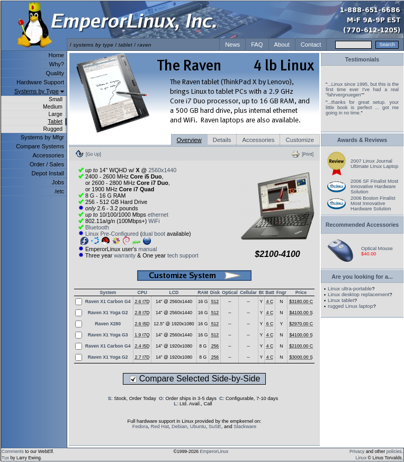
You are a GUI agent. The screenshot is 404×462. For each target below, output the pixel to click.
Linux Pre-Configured (112, 233)
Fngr (281, 292)
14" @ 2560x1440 (174, 301)
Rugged (52, 129)
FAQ (257, 44)
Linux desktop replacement (358, 294)
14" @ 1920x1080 (174, 346)
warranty (125, 255)
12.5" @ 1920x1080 (174, 323)
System (108, 292)
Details (222, 140)
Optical (229, 292)
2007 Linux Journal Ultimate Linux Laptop (374, 163)
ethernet (158, 214)
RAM (202, 292)
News (232, 44)
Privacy (356, 451)
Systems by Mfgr (42, 137)
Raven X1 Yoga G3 (108, 334)
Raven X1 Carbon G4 (108, 301)
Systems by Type (36, 91)
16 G (203, 301)
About (282, 44)
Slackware (245, 426)
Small (55, 99)
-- (229, 301)
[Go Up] (93, 154)
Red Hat (160, 426)
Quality (55, 73)
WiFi (153, 221)
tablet (125, 45)
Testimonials (362, 59)
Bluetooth (97, 227)
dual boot (153, 233)
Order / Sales (47, 164)
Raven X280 (108, 323)
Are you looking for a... (361, 276)
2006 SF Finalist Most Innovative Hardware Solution (374, 186)
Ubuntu (198, 426)
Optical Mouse (377, 248)
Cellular (248, 292)
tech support (183, 255)
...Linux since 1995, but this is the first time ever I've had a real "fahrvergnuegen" (362, 89)
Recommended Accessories (362, 225)
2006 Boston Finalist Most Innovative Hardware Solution (373, 203)
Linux (361, 457)
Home (56, 55)
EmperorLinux (214, 451)
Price (301, 292)
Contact (311, 44)
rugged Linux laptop (350, 306)
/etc (59, 191)
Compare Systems (40, 146)
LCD (174, 292)
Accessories (48, 155)
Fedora (140, 426)
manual (147, 249)
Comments (13, 451)
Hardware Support (40, 82)
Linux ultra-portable (350, 288)
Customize (299, 140)
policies (394, 451)
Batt (269, 292)
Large (55, 114)
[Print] (307, 154)
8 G (203, 346)
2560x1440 (162, 170)
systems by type (93, 45)
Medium (52, 107)
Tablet (55, 122)
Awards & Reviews (362, 140)
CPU (142, 292)
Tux (5, 457)
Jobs (58, 182)
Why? (56, 64)
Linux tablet (341, 300)
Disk (215, 292)
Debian (179, 426)
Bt (261, 292)
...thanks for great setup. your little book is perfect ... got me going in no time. (362, 108)
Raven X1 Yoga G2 (108, 312)
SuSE (215, 426)
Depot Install (48, 173)
